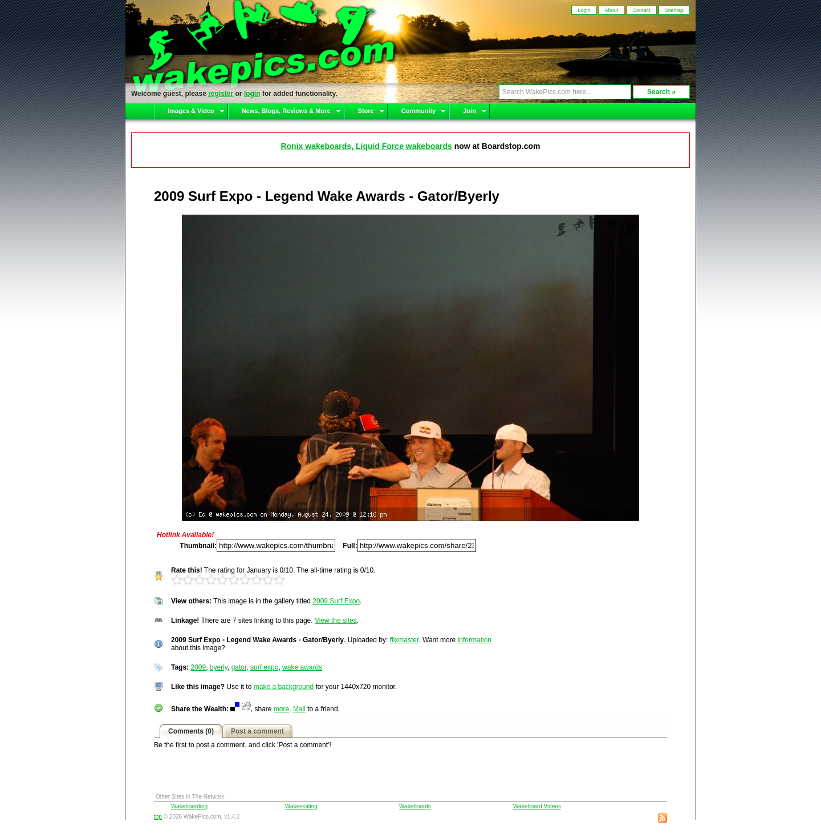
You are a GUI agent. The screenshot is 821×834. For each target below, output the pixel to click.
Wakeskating (301, 806)
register (220, 94)
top (158, 816)
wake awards (302, 667)
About (612, 10)
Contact (642, 10)
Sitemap (674, 10)
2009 (198, 667)
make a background (284, 687)
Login (584, 10)
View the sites (336, 621)
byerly (218, 667)
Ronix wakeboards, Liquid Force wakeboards (366, 146)
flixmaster (404, 640)
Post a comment (257, 731)
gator (239, 667)
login (252, 94)
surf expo (264, 667)
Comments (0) (191, 731)
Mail (299, 709)
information (474, 640)
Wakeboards (415, 806)
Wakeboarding (189, 806)
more (281, 709)
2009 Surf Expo (336, 601)
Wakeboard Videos (537, 806)
